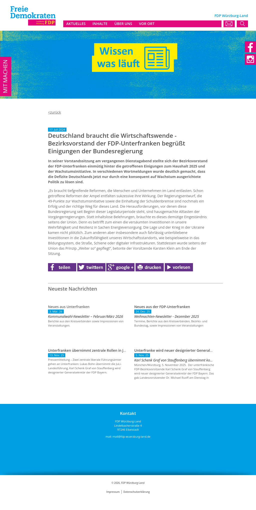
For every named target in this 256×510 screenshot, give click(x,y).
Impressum (113, 492)
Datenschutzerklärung (137, 492)
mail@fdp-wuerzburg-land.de (131, 436)
